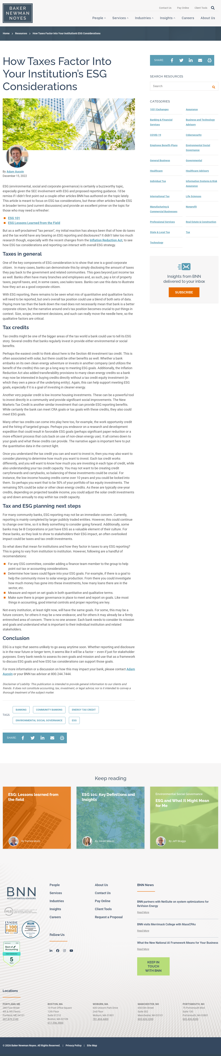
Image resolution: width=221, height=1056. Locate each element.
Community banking (49, 711)
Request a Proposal (109, 919)
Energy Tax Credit (84, 711)
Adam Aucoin (15, 173)
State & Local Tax (160, 234)
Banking (21, 711)
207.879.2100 (10, 1021)
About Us (208, 19)
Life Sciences (193, 198)
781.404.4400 (100, 1021)
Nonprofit (191, 208)
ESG (74, 722)
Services (119, 19)
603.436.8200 (190, 1021)
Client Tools (201, 9)
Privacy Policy (73, 1047)
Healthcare (156, 173)
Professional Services (162, 224)
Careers (188, 19)
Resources (21, 35)
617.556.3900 (55, 1025)
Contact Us (165, 9)
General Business (160, 162)
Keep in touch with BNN (153, 968)
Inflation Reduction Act (106, 242)
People (97, 19)
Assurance (192, 111)
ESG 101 (14, 220)
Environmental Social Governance (39, 722)
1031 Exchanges (159, 111)
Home (6, 35)
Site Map (91, 1047)
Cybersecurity (194, 137)
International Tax (159, 198)
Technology (156, 244)
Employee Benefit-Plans (163, 147)
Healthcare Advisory (197, 173)
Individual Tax (158, 183)
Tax (188, 234)
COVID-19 (155, 137)
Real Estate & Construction (201, 224)
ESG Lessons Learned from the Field (34, 225)
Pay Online (183, 9)
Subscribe (184, 294)
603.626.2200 (145, 1021)
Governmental (194, 162)
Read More (143, 914)
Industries (143, 19)
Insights (166, 19)
